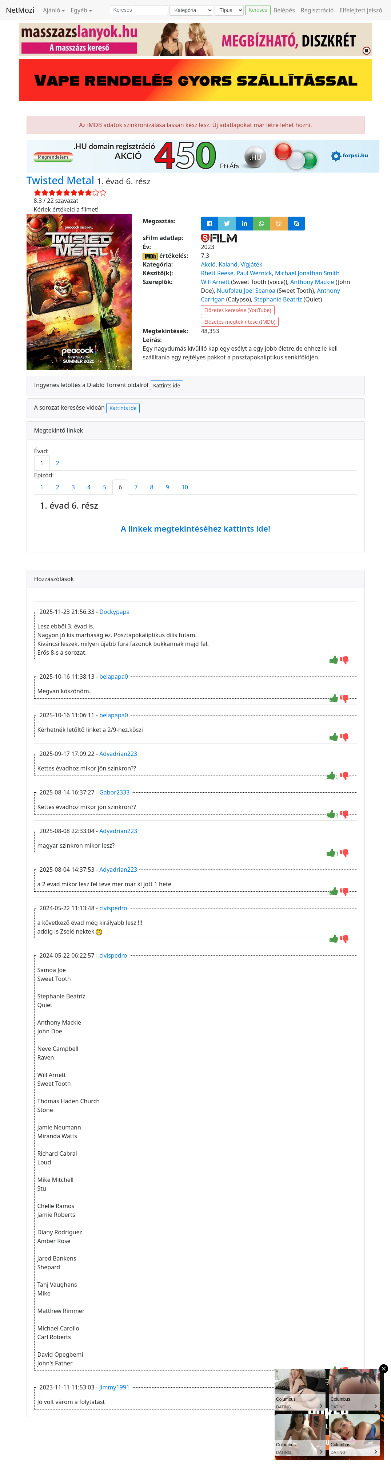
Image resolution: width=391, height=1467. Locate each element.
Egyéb (79, 10)
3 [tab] (73, 487)
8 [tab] (151, 487)
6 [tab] (120, 487)
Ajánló (51, 10)
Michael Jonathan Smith (307, 273)
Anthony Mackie (312, 282)
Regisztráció (317, 10)
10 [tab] (184, 487)
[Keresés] (139, 10)
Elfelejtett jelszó (361, 10)
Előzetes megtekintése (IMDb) (239, 321)
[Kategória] (191, 10)
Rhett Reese (217, 273)
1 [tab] (42, 463)
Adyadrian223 (118, 754)
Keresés (257, 10)
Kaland (228, 264)
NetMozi (20, 10)
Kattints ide (166, 385)
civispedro (113, 908)
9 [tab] (167, 487)
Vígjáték (251, 264)
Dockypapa (114, 612)
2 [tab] (57, 463)
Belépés (284, 10)
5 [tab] (104, 487)
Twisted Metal (62, 180)
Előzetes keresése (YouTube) (237, 310)
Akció (208, 264)
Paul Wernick (254, 273)
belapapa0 (113, 677)
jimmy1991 (114, 1387)
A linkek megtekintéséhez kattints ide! (195, 528)
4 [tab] (89, 487)
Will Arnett (215, 282)
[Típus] (229, 10)
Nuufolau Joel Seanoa (246, 291)
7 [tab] (135, 487)
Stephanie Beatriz (278, 299)
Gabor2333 (114, 792)
